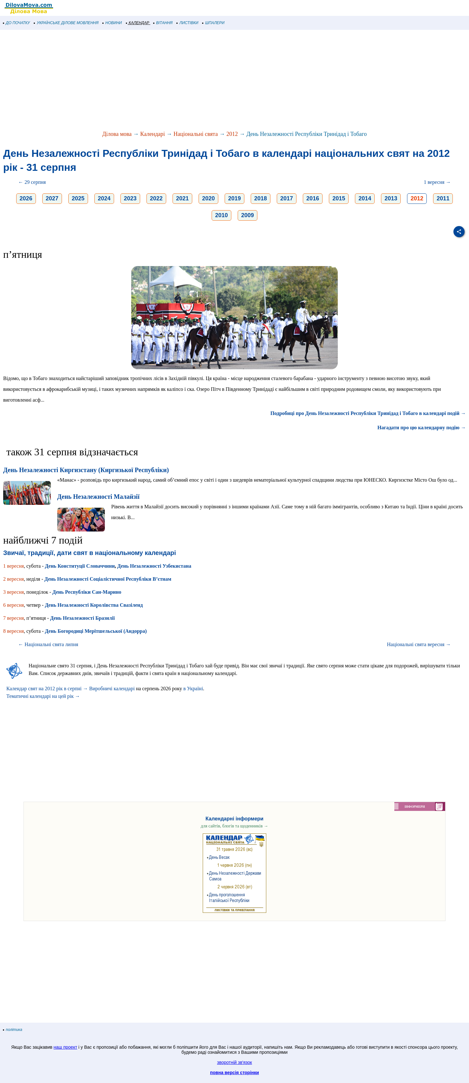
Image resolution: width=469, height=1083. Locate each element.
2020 (208, 198)
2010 (221, 215)
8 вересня (13, 631)
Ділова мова (117, 134)
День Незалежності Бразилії (82, 618)
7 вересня (13, 618)
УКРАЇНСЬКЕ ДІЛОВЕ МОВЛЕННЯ (66, 23)
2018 (260, 198)
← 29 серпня (32, 182)
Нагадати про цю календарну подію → (421, 427)
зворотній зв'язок (234, 1062)
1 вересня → (437, 182)
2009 (247, 215)
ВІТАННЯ (163, 23)
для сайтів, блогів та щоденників (234, 826)
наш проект (65, 1047)
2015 (338, 198)
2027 (52, 198)
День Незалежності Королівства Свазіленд (94, 605)
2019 (234, 198)
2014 (364, 198)
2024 (104, 198)
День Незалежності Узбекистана (154, 566)
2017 (286, 198)
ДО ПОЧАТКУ (16, 23)
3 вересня (13, 592)
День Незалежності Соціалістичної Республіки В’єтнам (107, 579)
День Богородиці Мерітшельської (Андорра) (95, 631)
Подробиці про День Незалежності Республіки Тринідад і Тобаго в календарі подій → (368, 413)
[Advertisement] (190, 80)
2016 (312, 198)
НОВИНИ (112, 23)
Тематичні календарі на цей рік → (43, 696)
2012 (232, 134)
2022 (156, 198)
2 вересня (13, 579)
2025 (78, 198)
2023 (130, 198)
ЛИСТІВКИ (187, 23)
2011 (443, 198)
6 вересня (13, 605)
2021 (182, 198)
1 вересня (13, 566)
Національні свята (195, 134)
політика (12, 1029)
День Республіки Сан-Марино (86, 592)
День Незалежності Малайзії (98, 496)
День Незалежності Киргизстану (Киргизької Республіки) (86, 469)
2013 (390, 198)
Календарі (152, 134)
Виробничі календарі (112, 688)
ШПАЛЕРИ (213, 23)
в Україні (193, 688)
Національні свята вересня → (419, 644)
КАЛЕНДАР (137, 23)
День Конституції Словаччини (80, 566)
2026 (26, 198)
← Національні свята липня (48, 644)
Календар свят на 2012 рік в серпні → (47, 688)
